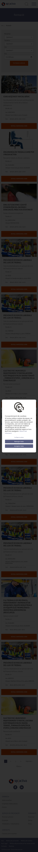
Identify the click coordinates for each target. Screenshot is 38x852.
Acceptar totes (19, 446)
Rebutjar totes (19, 441)
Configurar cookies (19, 437)
